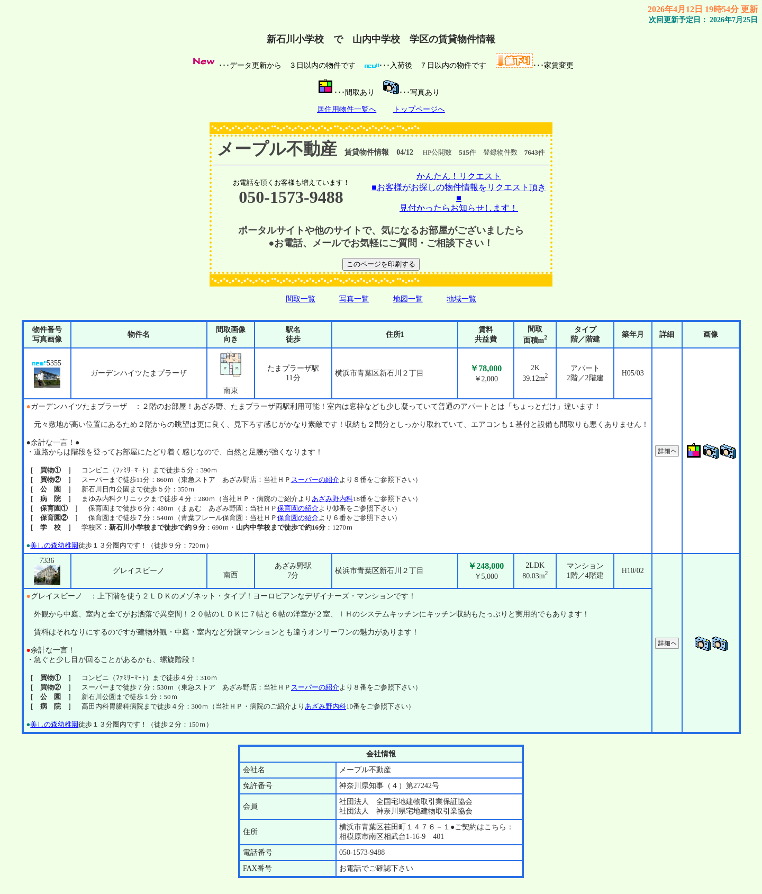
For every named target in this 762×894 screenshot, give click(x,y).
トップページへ (419, 109)
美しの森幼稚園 (54, 545)
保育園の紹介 (298, 508)
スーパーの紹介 (315, 480)
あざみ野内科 (332, 499)
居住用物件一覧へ (346, 109)
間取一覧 (300, 299)
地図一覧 (408, 299)
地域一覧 (461, 299)
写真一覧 (354, 299)
